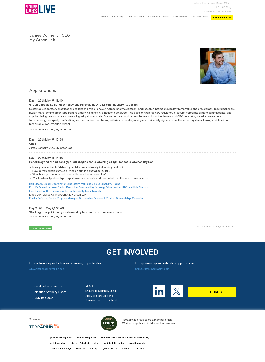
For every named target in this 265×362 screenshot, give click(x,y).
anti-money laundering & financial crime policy (125, 337)
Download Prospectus (47, 286)
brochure (140, 348)
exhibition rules (57, 343)
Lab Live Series (200, 16)
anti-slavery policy (86, 337)
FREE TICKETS (212, 292)
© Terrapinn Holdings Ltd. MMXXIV (67, 348)
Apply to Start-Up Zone (99, 296)
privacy (93, 348)
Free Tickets (222, 17)
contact (126, 348)
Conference (180, 16)
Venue (89, 286)
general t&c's (110, 348)
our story (117, 16)
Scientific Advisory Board (49, 291)
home (104, 16)
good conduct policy (60, 337)
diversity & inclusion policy (84, 343)
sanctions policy (137, 343)
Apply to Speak (42, 297)
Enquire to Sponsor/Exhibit (101, 291)
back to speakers (40, 228)
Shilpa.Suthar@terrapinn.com (152, 269)
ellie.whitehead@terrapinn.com (47, 269)
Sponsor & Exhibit (158, 16)
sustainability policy (114, 343)
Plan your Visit (136, 16)
